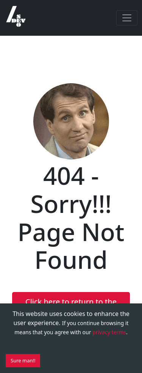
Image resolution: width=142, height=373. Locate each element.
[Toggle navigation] (126, 17)
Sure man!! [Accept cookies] (23, 360)
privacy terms (109, 332)
